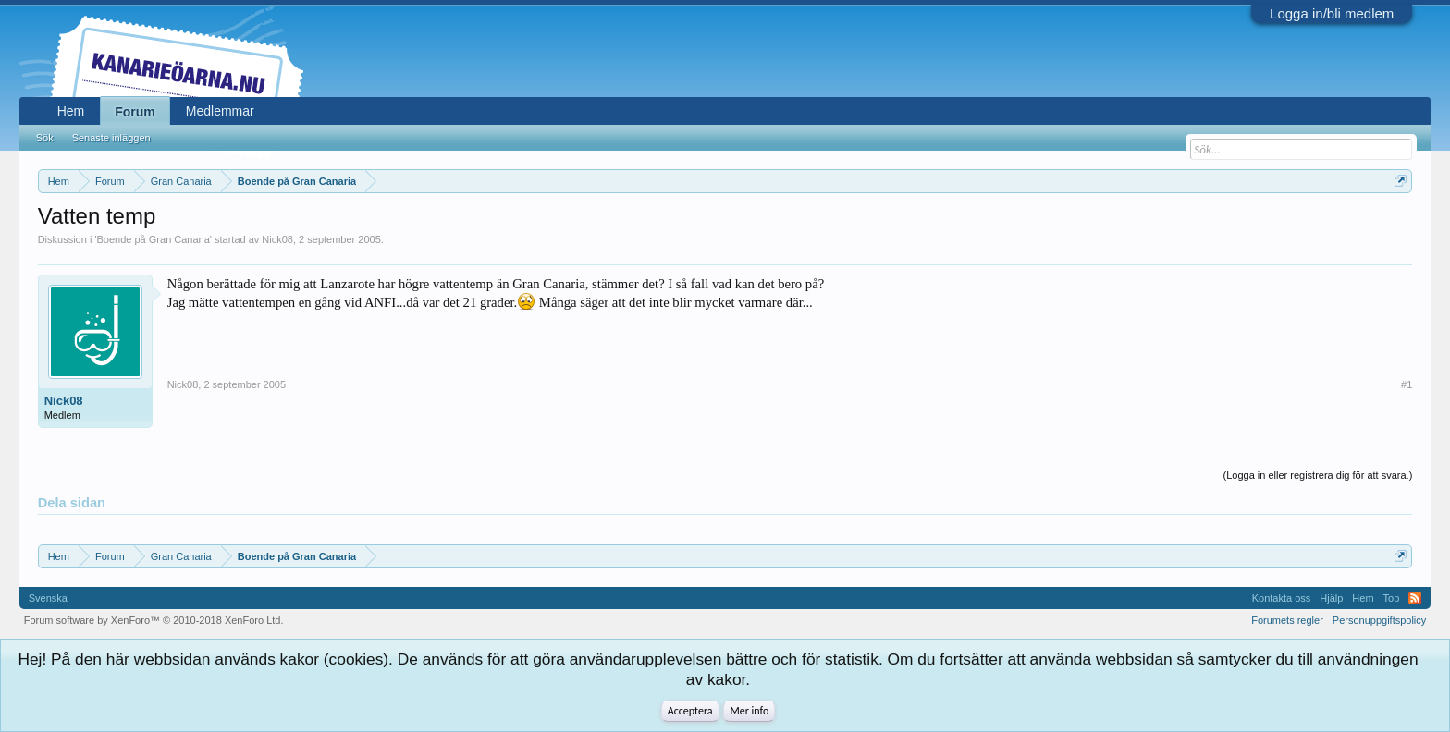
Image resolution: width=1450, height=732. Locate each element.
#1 (1406, 384)
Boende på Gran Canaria (153, 239)
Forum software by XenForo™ (154, 620)
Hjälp (1331, 598)
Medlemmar (220, 111)
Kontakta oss (1281, 598)
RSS (1414, 598)
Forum (135, 111)
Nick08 (277, 239)
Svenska (48, 598)
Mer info (749, 710)
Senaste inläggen (111, 137)
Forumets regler (1287, 620)
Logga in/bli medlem (1332, 13)
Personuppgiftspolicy (1380, 620)
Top (1391, 598)
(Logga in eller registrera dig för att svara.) (1318, 475)
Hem (71, 111)
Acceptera (690, 710)
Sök (45, 137)
